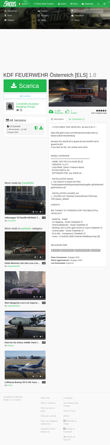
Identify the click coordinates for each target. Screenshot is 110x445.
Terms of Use (69, 411)
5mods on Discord (69, 438)
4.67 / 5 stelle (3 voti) (99, 113)
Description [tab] (57, 119)
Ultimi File (45, 398)
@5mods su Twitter (70, 422)
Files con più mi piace (48, 409)
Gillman (10, 345)
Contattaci (67, 398)
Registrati (87, 4)
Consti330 (27, 183)
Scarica (25, 85)
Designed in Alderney (13, 397)
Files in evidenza (48, 403)
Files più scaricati (48, 416)
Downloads (59, 113)
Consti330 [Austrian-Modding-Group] (27, 105)
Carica (62, 4)
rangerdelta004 (13, 266)
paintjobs (26, 228)
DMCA (66, 416)
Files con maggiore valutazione (49, 422)
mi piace (74, 113)
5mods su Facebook (69, 430)
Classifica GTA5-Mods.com (48, 430)
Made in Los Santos (12, 400)
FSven (10, 385)
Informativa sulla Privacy (70, 404)
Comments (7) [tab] (76, 119)
